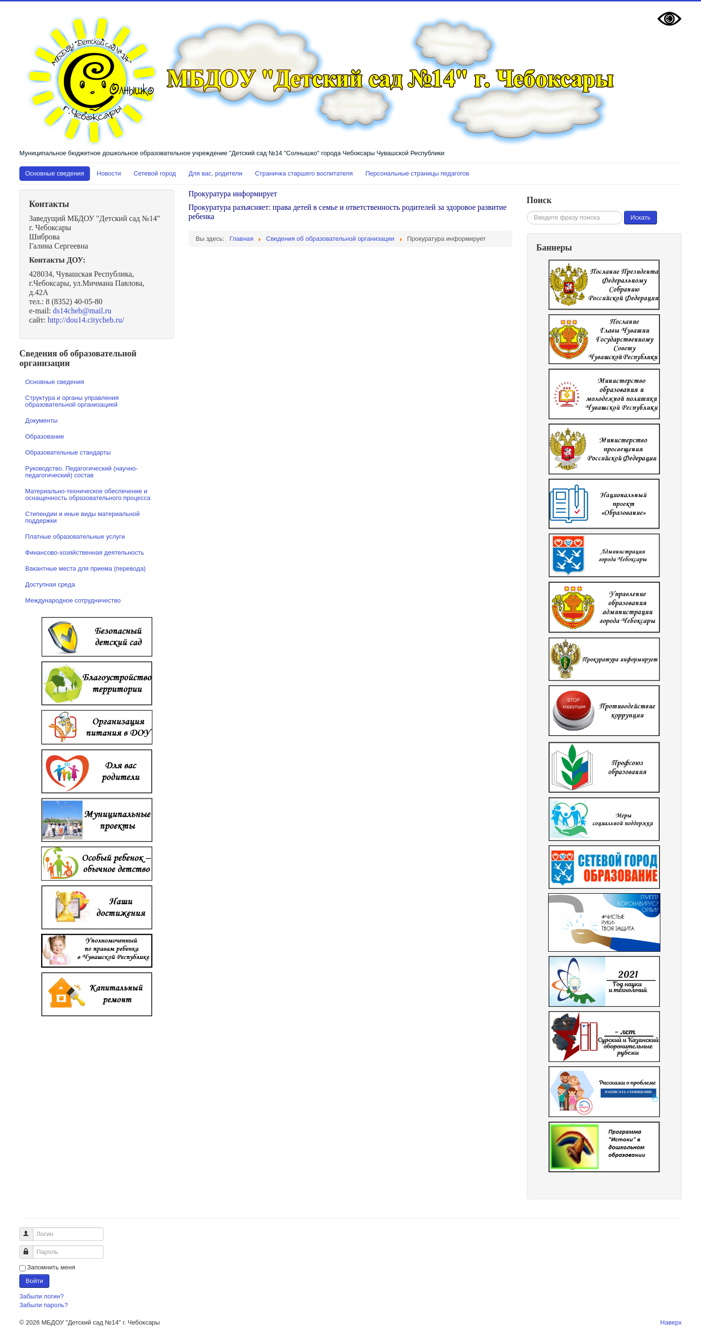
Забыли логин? (41, 1296)
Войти (34, 1280)
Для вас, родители (215, 173)
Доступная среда (50, 584)
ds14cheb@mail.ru (82, 311)
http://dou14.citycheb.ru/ (85, 320)
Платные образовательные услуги (75, 536)
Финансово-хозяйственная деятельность (84, 552)
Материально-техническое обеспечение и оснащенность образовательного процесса (87, 494)
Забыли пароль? (43, 1305)
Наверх (671, 1322)
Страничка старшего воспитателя (304, 173)
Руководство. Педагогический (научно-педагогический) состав (81, 472)
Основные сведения (54, 173)
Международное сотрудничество (72, 600)
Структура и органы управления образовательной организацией (72, 401)
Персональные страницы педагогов (417, 173)
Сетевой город (155, 173)
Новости (109, 173)
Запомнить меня (51, 1267)
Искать (640, 217)
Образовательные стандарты (68, 452)
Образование (44, 436)
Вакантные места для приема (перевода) (85, 568)
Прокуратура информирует (233, 194)
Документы (41, 420)
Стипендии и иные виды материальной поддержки (82, 517)
